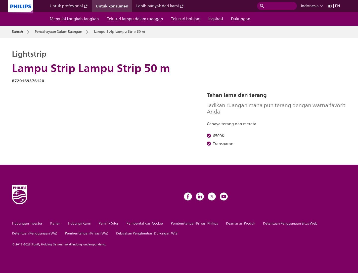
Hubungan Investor (27, 223)
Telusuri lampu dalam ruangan (135, 19)
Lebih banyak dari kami (160, 6)
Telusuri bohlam (185, 19)
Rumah (17, 32)
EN (337, 6)
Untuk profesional (69, 6)
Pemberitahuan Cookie (145, 223)
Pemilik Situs (109, 223)
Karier (55, 223)
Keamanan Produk (240, 223)
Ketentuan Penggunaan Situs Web (290, 223)
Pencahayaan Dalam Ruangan (58, 32)
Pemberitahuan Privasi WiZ (86, 233)
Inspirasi (215, 19)
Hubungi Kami (79, 223)
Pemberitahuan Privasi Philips (194, 223)
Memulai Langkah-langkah (74, 19)
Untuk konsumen (112, 6)
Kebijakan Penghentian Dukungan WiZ (147, 233)
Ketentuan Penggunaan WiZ (34, 233)
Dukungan (240, 19)
